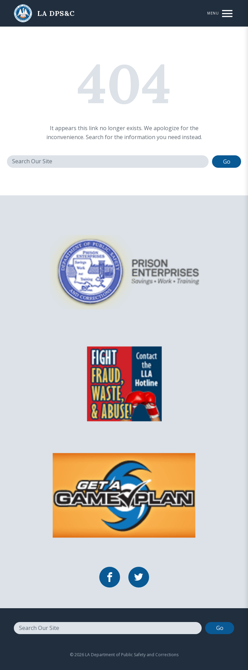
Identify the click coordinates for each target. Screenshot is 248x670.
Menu (213, 13)
